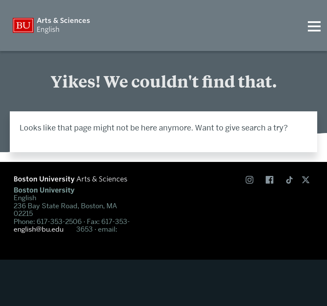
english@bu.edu (38, 229)
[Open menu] (314, 25)
